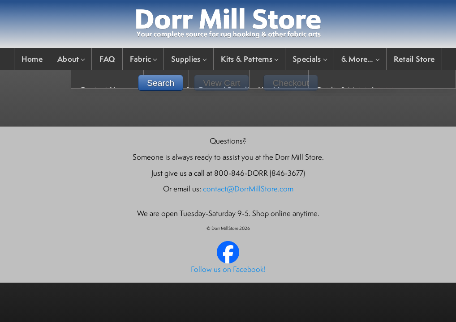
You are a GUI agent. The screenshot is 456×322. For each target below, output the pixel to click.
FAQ (107, 59)
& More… (360, 59)
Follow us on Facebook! (228, 269)
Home (32, 59)
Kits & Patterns (249, 59)
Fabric (143, 59)
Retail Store (414, 59)
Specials (309, 59)
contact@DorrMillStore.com (248, 189)
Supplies (188, 59)
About (71, 59)
